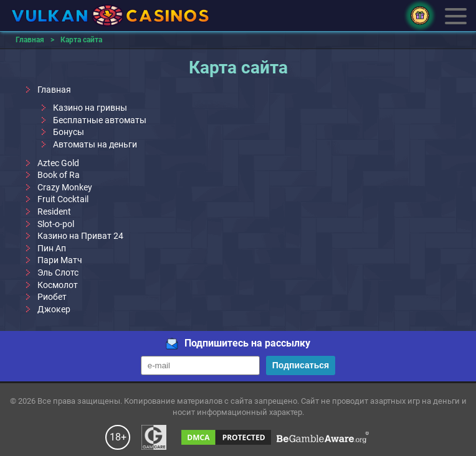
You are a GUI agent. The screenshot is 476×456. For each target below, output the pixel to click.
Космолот (57, 285)
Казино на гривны (90, 108)
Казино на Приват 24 (80, 236)
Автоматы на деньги (95, 144)
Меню (456, 15)
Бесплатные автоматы (99, 120)
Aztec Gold (58, 163)
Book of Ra (58, 175)
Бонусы (68, 132)
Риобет (52, 297)
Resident (54, 211)
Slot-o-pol (55, 224)
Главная (54, 90)
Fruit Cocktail (62, 199)
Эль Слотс (58, 272)
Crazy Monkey (64, 187)
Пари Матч (59, 260)
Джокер (53, 309)
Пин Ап (51, 248)
